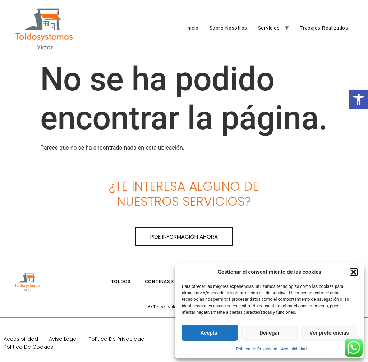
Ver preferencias (329, 333)
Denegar (269, 333)
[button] (358, 99)
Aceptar (210, 333)
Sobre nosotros (228, 28)
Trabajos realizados (324, 28)
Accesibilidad (294, 349)
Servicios (269, 28)
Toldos (120, 282)
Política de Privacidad (256, 349)
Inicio (192, 28)
